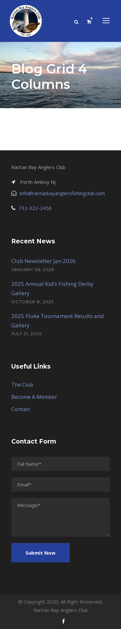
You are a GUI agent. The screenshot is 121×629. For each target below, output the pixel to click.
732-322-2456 (35, 208)
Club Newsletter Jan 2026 (43, 261)
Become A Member (34, 396)
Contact (20, 409)
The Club (22, 384)
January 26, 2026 (32, 269)
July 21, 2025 (26, 333)
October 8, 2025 (32, 301)
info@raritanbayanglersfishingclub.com (62, 193)
